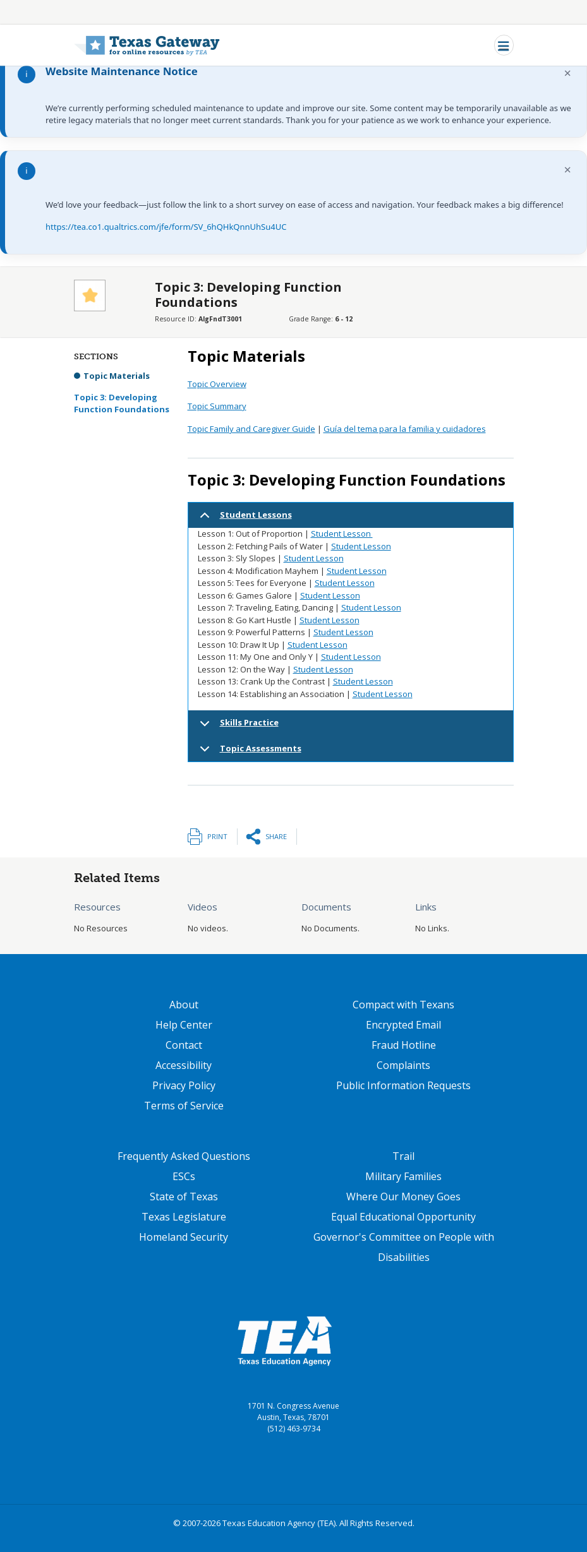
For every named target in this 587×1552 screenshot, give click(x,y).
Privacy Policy (183, 1085)
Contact (184, 1045)
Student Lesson (342, 533)
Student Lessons (243, 518)
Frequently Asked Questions (184, 1156)
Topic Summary (217, 406)
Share (276, 836)
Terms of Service (184, 1106)
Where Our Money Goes (403, 1196)
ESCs (183, 1176)
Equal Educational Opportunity (403, 1217)
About (183, 1005)
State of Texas (184, 1196)
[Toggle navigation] (504, 45)
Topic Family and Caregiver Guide (251, 428)
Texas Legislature (184, 1217)
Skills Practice (237, 726)
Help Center (183, 1025)
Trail (403, 1156)
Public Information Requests (403, 1085)
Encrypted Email (403, 1025)
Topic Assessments (248, 752)
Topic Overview (217, 384)
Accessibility (183, 1065)
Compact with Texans (403, 1005)
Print (217, 836)
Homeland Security (183, 1237)
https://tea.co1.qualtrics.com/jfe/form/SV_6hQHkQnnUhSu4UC (165, 226)
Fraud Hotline (404, 1045)
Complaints (403, 1065)
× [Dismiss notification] (567, 72)
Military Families (403, 1176)
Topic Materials (116, 375)
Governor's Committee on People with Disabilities (403, 1247)
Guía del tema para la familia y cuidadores (405, 428)
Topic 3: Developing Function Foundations (121, 403)
